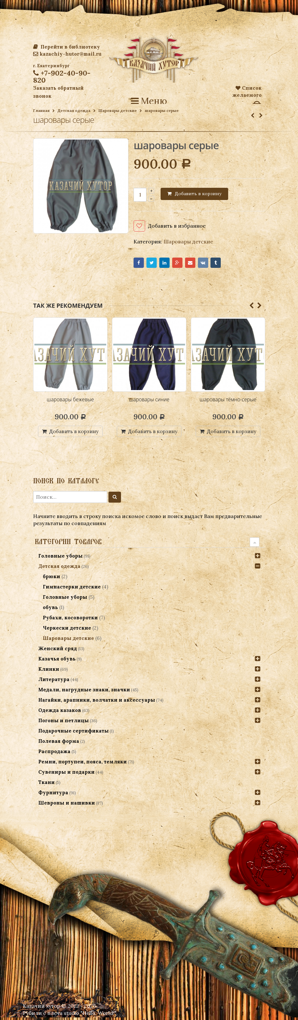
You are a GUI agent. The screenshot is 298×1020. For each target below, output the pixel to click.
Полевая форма (58, 744)
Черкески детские (67, 630)
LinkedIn (169, 264)
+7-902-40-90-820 (61, 76)
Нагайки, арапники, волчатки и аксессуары (96, 702)
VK (213, 264)
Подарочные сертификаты (73, 733)
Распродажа (54, 754)
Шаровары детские (117, 110)
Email (198, 264)
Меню (149, 101)
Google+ (184, 264)
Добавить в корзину (198, 193)
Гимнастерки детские (72, 589)
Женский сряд (57, 651)
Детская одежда (74, 110)
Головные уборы (60, 558)
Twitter (154, 264)
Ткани (46, 785)
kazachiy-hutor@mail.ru (67, 54)
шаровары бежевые (70, 401)
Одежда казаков (59, 713)
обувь (51, 610)
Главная (41, 110)
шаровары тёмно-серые (228, 401)
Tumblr (228, 264)
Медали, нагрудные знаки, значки (84, 692)
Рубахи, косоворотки (70, 620)
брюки (52, 579)
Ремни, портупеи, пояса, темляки (82, 764)
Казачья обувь (57, 661)
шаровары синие (149, 401)
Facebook (139, 264)
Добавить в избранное (177, 226)
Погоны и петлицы (63, 723)
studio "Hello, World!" (90, 1015)
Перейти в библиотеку (66, 47)
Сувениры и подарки (66, 774)
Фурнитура (53, 795)
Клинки (48, 672)
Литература (54, 682)
